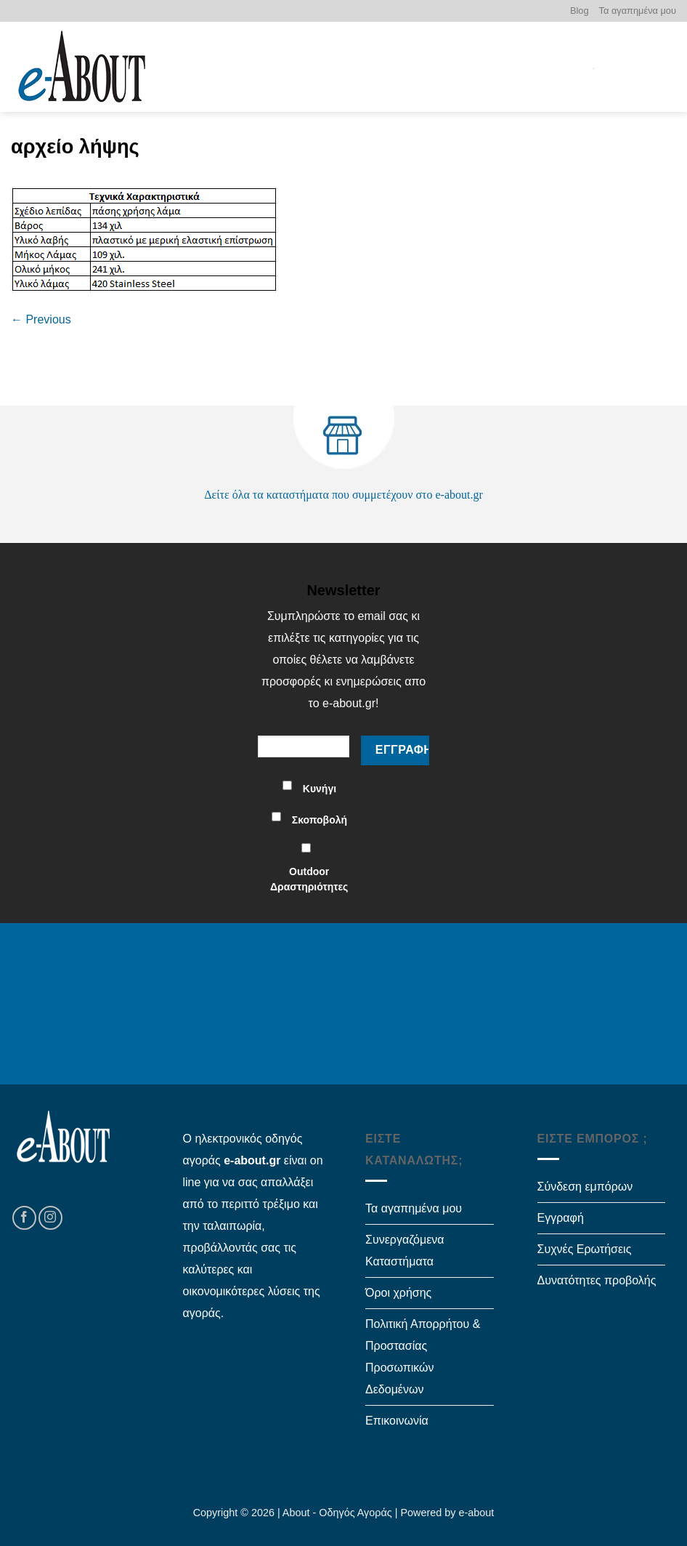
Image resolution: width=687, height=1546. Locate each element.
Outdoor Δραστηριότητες (309, 879)
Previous (41, 319)
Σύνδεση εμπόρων (585, 1186)
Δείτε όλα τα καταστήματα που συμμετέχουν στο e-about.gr (343, 494)
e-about (477, 1512)
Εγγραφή (560, 1218)
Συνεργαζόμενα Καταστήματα (404, 1250)
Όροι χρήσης (398, 1293)
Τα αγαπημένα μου (637, 10)
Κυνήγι (319, 788)
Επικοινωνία (396, 1420)
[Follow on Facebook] (24, 1218)
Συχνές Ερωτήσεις (584, 1249)
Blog (579, 10)
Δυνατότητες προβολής (596, 1280)
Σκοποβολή (319, 820)
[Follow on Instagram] (50, 1218)
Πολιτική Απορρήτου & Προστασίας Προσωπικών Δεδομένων (422, 1357)
